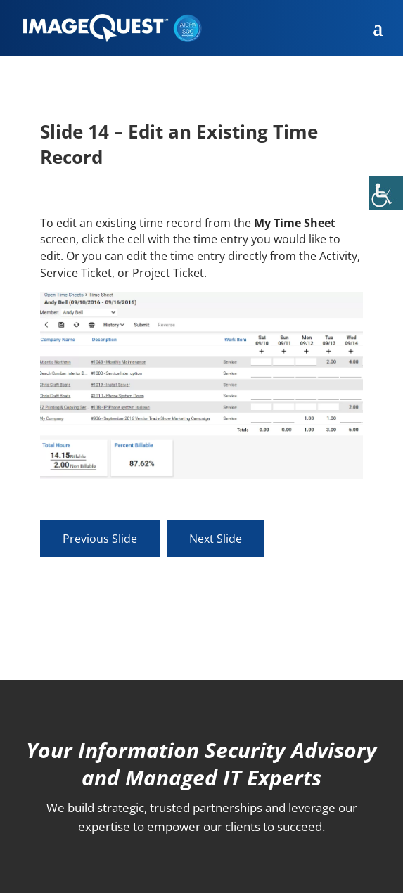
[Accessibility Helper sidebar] (386, 193)
